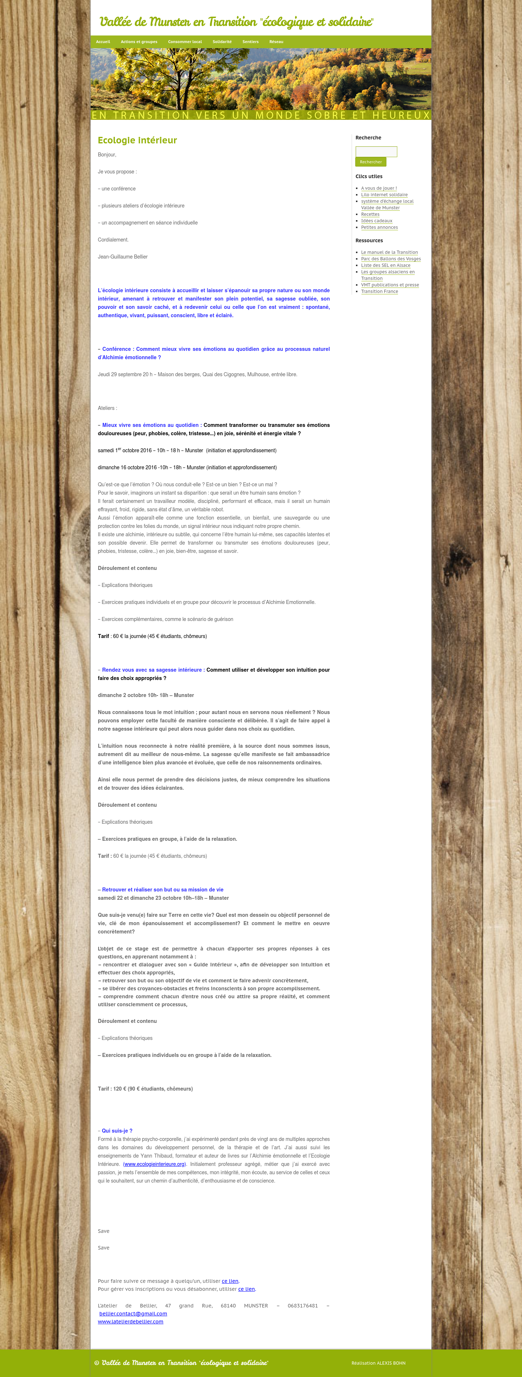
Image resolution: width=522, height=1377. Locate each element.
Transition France (379, 291)
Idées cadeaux (377, 220)
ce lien (230, 1281)
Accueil (103, 41)
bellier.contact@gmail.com (133, 1313)
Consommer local (185, 41)
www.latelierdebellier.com (130, 1321)
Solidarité (222, 41)
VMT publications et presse (390, 284)
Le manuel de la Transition (389, 252)
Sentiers (250, 41)
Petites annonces (379, 227)
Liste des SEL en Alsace (386, 265)
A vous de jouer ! (379, 188)
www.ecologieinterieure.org (155, 1164)
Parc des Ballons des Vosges (391, 258)
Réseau (276, 41)
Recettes (370, 214)
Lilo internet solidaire (384, 194)
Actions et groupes (139, 41)
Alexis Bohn (391, 1363)
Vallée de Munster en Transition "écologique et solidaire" (236, 21)
